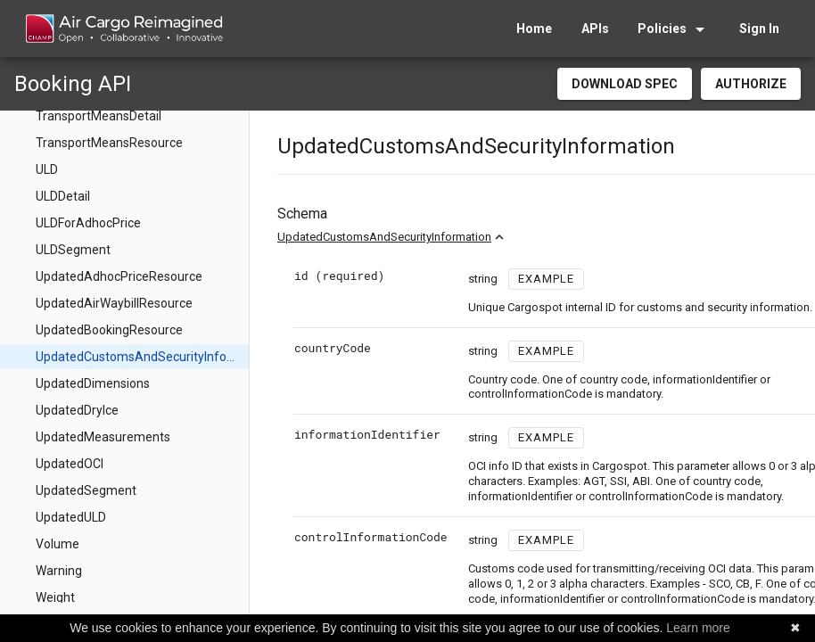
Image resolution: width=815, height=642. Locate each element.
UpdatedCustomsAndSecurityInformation (384, 236)
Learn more (698, 628)
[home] (123, 28)
